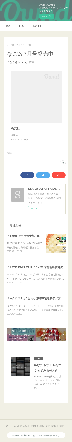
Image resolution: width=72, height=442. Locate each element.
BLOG (21, 26)
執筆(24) (10, 153)
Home (7, 26)
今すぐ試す (47, 16)
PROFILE (36, 26)
